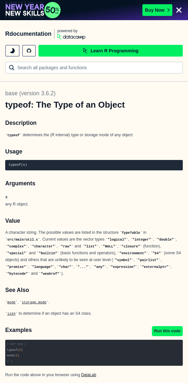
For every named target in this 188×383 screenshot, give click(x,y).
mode (11, 302)
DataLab (88, 375)
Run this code (167, 331)
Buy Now (157, 10)
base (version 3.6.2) (30, 93)
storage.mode (34, 302)
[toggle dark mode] (12, 51)
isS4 (11, 314)
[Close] (178, 10)
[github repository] (29, 51)
